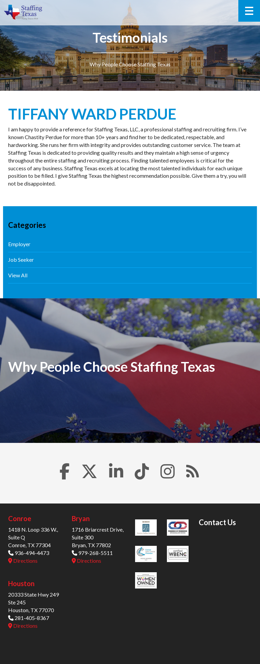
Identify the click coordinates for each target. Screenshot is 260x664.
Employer (19, 244)
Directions (23, 560)
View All (17, 275)
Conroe (19, 518)
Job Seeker (21, 259)
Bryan (81, 518)
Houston (21, 583)
